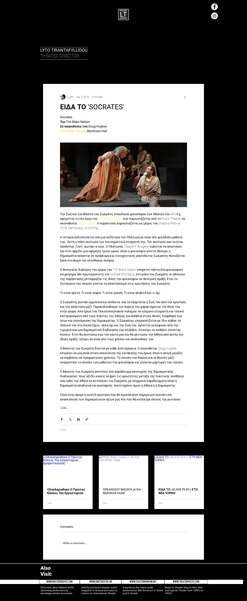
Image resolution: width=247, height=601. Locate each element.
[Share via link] (87, 419)
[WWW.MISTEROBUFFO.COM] (59, 582)
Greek (75, 73)
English (61, 73)
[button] (199, 73)
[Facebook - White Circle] (214, 6)
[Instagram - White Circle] (214, 16)
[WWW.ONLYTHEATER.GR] (100, 582)
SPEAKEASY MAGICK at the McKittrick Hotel (122, 491)
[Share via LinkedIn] (78, 419)
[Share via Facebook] (61, 419)
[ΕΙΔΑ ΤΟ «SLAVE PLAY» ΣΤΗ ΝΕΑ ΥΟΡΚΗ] (179, 469)
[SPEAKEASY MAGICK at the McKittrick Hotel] (123, 469)
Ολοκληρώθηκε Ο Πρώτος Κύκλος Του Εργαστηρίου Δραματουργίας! (66, 491)
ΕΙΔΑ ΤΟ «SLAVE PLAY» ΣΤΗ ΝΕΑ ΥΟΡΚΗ (178, 491)
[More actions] (185, 97)
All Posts (47, 73)
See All (200, 449)
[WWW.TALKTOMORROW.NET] (142, 582)
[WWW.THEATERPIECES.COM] (186, 582)
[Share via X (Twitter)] (70, 419)
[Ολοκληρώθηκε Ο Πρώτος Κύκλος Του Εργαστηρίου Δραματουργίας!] (68, 469)
